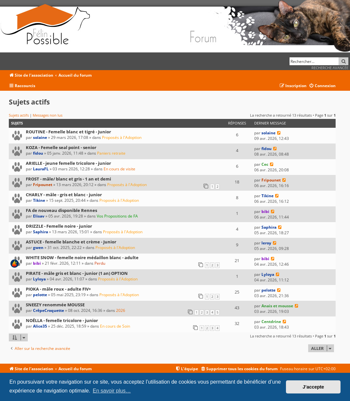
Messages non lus (47, 115)
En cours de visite (119, 169)
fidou (38, 153)
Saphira (40, 232)
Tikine (39, 200)
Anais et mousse (277, 306)
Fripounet (42, 184)
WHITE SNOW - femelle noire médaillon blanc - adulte (82, 257)
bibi (265, 211)
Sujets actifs (19, 115)
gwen (38, 247)
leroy (266, 243)
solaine (40, 137)
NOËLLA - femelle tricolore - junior (62, 320)
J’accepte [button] (313, 387)
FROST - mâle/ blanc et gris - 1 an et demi (68, 179)
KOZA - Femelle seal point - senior (61, 147)
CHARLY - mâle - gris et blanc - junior (64, 195)
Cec (264, 164)
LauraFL (41, 169)
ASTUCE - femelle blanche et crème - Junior (71, 242)
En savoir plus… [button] (112, 390)
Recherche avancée (329, 67)
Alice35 (40, 326)
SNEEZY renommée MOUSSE (55, 305)
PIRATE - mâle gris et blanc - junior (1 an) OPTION (77, 273)
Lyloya (39, 279)
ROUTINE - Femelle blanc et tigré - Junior (68, 132)
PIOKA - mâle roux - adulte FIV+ (58, 289)
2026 (120, 310)
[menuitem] (322, 86)
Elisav (38, 216)
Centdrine (271, 321)
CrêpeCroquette (48, 310)
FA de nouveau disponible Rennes (61, 210)
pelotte (40, 294)
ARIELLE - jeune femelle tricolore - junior (68, 163)
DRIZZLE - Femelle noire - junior (59, 226)
